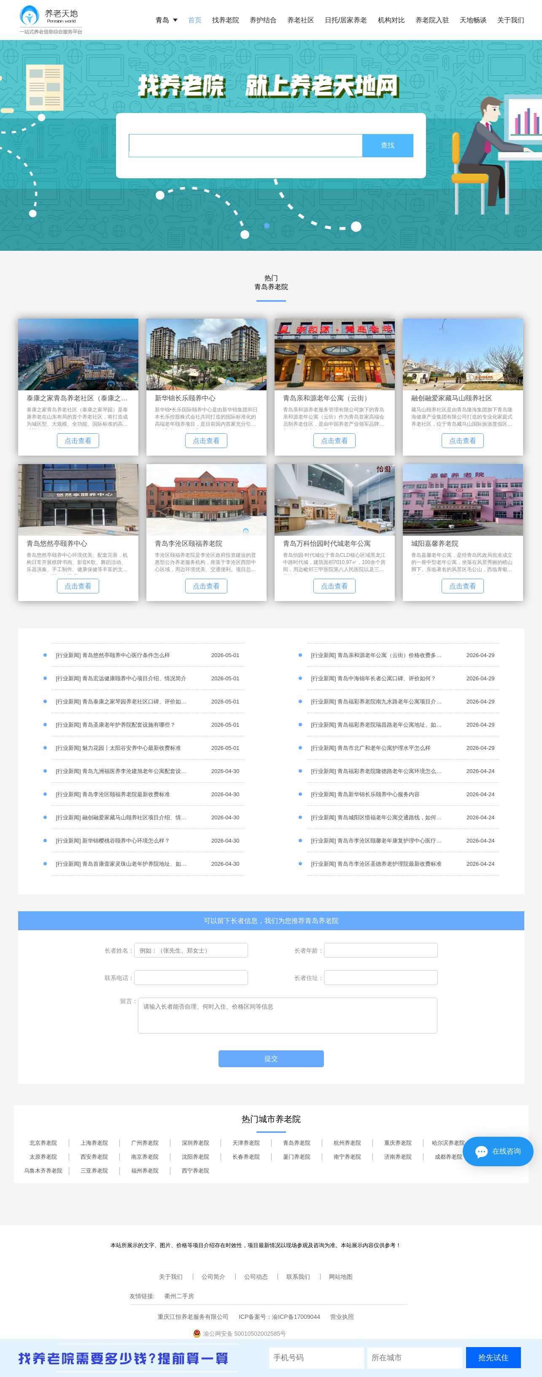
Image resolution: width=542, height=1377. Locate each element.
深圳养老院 (195, 1143)
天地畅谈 (473, 20)
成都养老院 (448, 1157)
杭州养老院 (347, 1143)
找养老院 (225, 20)
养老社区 (300, 20)
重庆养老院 (398, 1143)
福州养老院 (145, 1171)
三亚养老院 (94, 1171)
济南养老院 (398, 1157)
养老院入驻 (432, 20)
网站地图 (341, 1277)
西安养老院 (94, 1157)
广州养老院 (145, 1143)
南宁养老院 (347, 1157)
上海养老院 (94, 1143)
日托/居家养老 (346, 20)
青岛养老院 (296, 1143)
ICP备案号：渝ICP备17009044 (279, 1316)
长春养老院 (246, 1157)
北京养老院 (43, 1143)
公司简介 (213, 1277)
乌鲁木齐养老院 (43, 1171)
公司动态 (256, 1277)
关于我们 (510, 20)
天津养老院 (246, 1143)
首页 (195, 20)
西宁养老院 (195, 1171)
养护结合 (263, 20)
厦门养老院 (296, 1157)
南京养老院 (145, 1157)
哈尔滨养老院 (448, 1143)
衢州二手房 (179, 1296)
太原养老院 (43, 1157)
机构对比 (391, 20)
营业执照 (342, 1316)
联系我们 (298, 1277)
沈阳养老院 (195, 1157)
